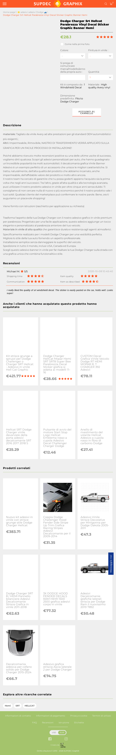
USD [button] (54, 732)
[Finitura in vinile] (100, 56)
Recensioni (47, 722)
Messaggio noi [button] (111, 564)
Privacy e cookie (78, 715)
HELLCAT (30, 705)
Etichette (79, 722)
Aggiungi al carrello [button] (86, 112)
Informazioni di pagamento (50, 715)
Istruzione (64, 722)
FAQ (34, 722)
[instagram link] (66, 739)
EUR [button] (62, 732)
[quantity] (100, 77)
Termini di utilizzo (101, 715)
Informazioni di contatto (18, 715)
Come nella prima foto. (75, 44)
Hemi (8, 705)
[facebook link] (50, 739)
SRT (18, 705)
